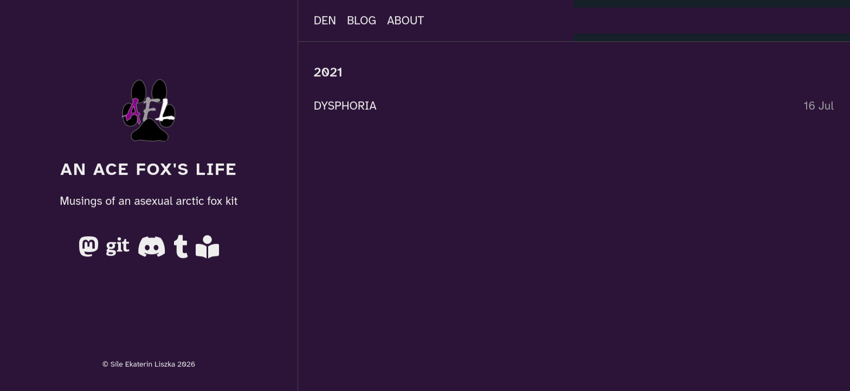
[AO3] (207, 251)
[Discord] (153, 251)
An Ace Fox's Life (148, 169)
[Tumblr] (182, 251)
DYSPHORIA (345, 105)
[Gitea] (119, 251)
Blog (361, 20)
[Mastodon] (90, 251)
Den (325, 20)
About (405, 20)
